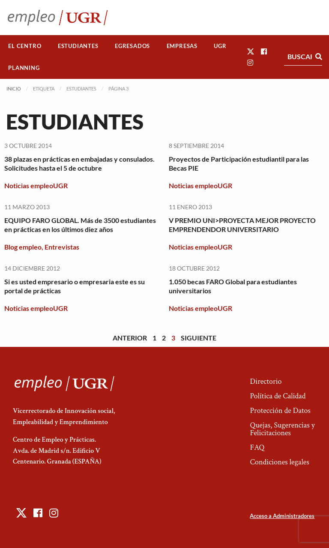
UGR (220, 45)
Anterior (130, 338)
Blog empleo (23, 247)
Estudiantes (78, 45)
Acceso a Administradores (282, 515)
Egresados (132, 45)
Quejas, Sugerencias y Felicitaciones (282, 429)
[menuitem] (25, 46)
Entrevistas (62, 247)
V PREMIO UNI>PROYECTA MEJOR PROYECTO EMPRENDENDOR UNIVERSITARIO (242, 224)
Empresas (182, 45)
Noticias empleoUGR (36, 185)
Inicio (13, 88)
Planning (23, 67)
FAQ (257, 447)
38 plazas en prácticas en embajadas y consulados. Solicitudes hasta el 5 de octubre (79, 163)
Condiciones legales (279, 462)
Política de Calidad (277, 396)
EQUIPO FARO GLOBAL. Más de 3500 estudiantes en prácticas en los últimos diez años (80, 224)
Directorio (265, 381)
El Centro (24, 45)
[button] (250, 51)
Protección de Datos (280, 411)
